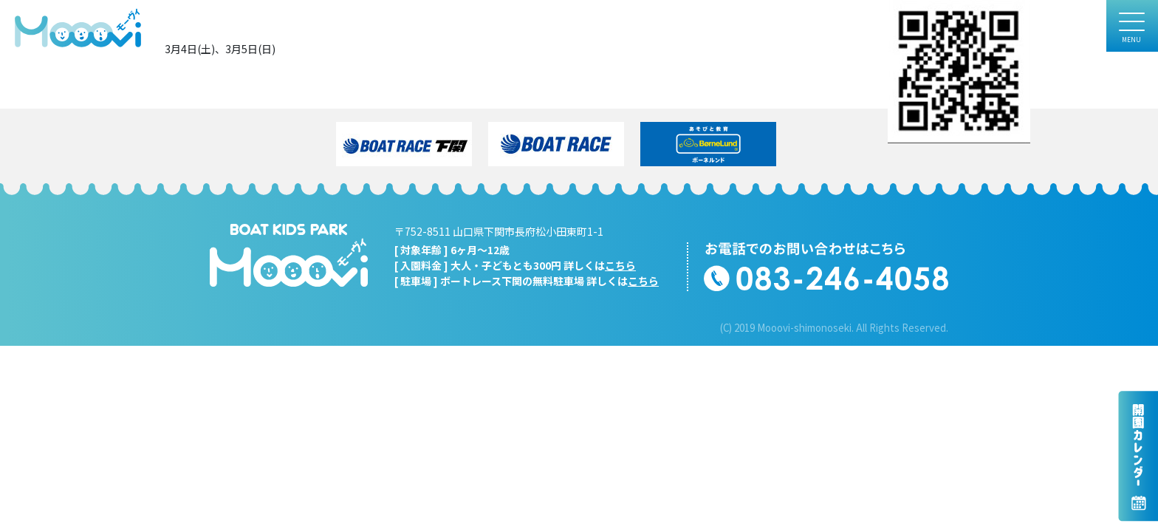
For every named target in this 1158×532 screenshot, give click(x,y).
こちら (620, 265)
